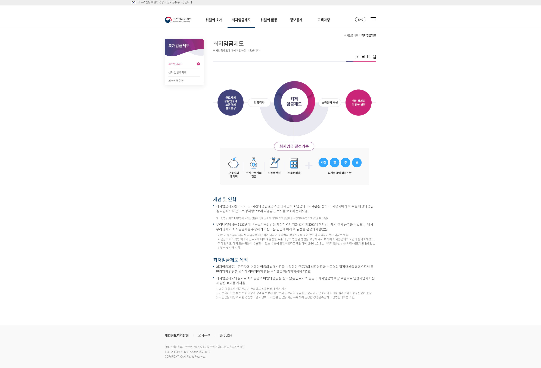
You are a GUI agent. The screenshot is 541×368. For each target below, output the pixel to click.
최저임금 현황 (176, 81)
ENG (360, 19)
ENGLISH (225, 335)
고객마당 (323, 19)
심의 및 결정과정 (177, 72)
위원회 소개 (214, 19)
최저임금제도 (241, 19)
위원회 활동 (268, 19)
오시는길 (204, 335)
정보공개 (296, 19)
